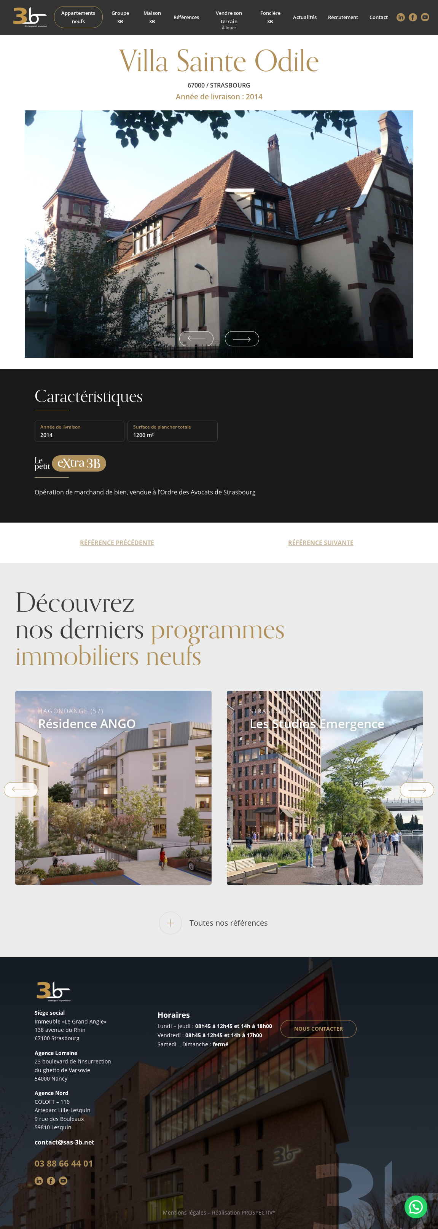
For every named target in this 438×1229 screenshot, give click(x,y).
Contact (379, 17)
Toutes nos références (213, 923)
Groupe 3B (120, 17)
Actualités (305, 17)
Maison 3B (152, 17)
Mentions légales (184, 1212)
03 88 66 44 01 (64, 1163)
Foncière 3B (270, 17)
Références (186, 17)
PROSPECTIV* (259, 1212)
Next (242, 338)
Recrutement (343, 17)
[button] (416, 1207)
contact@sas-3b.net (64, 1142)
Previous (196, 338)
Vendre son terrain (229, 17)
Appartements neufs (78, 17)
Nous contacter (318, 1028)
